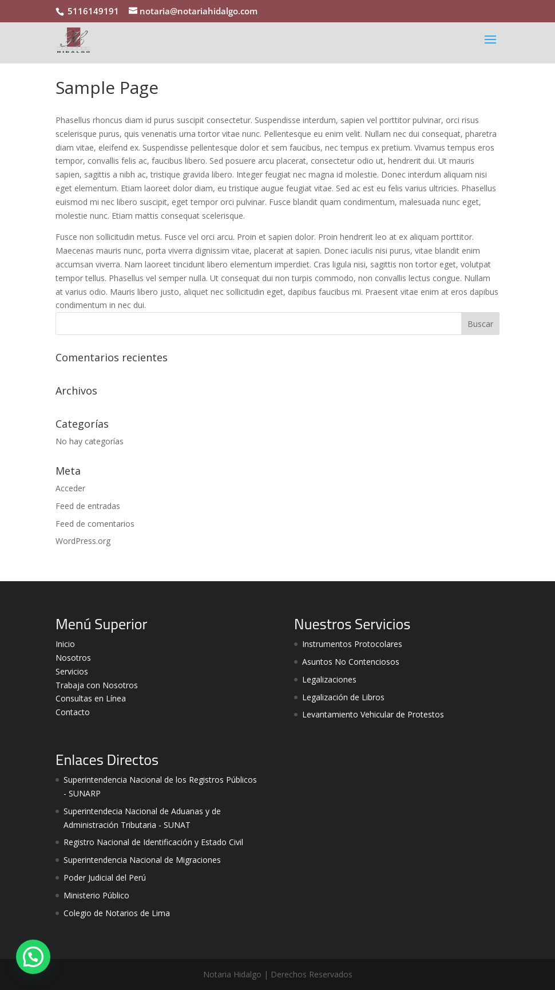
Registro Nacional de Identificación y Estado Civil (153, 842)
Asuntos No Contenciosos (350, 661)
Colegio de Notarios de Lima (117, 913)
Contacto (73, 712)
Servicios (72, 671)
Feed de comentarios (95, 523)
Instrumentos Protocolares (352, 643)
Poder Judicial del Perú (105, 877)
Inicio (65, 643)
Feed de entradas (88, 505)
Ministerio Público (96, 895)
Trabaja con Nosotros (97, 685)
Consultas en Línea (91, 698)
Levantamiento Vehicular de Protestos (373, 714)
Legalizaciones (329, 679)
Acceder (70, 488)
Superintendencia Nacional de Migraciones (142, 859)
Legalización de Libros (343, 697)
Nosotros (73, 657)
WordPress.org (83, 540)
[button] (33, 957)
